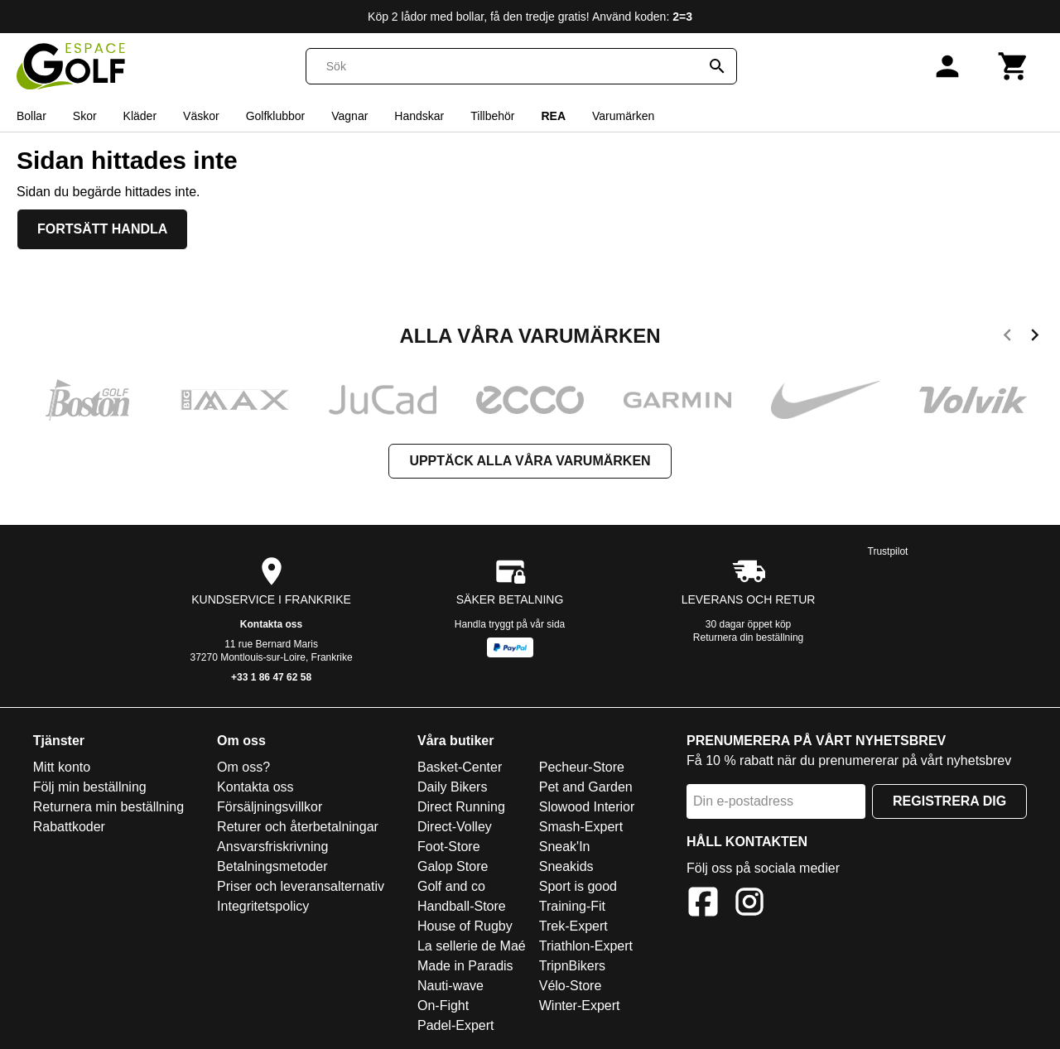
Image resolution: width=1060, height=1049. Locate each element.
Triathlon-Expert (586, 946)
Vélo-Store (570, 986)
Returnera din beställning (748, 637)
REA (553, 116)
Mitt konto (61, 767)
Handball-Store (461, 906)
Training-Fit (572, 906)
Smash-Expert (581, 827)
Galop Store (452, 866)
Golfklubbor (276, 116)
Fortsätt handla (102, 229)
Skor (85, 116)
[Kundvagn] (1013, 66)
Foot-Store (448, 847)
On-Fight (443, 1005)
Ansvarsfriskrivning (272, 847)
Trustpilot (888, 551)
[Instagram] (749, 904)
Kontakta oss (271, 624)
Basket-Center (459, 767)
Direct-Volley (454, 827)
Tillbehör (492, 116)
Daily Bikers (452, 787)
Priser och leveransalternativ (300, 886)
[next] (1035, 338)
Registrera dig (949, 801)
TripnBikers (572, 966)
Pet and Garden (586, 787)
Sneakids (566, 866)
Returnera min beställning (108, 807)
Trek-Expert (573, 926)
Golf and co (451, 886)
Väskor (201, 116)
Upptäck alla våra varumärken (529, 461)
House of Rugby (465, 926)
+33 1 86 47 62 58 (271, 677)
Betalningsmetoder (272, 866)
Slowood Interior (587, 807)
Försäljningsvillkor (269, 807)
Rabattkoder (69, 827)
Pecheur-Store (581, 767)
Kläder (140, 116)
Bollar (31, 116)
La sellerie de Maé (471, 946)
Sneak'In (564, 847)
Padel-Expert (455, 1025)
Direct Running (461, 807)
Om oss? (243, 767)
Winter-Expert (579, 1005)
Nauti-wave (450, 986)
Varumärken (623, 116)
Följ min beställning (90, 787)
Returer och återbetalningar (297, 827)
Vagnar (349, 116)
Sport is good (578, 886)
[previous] (1007, 338)
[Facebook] (703, 904)
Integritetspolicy (263, 906)
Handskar (419, 116)
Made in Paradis (465, 966)
